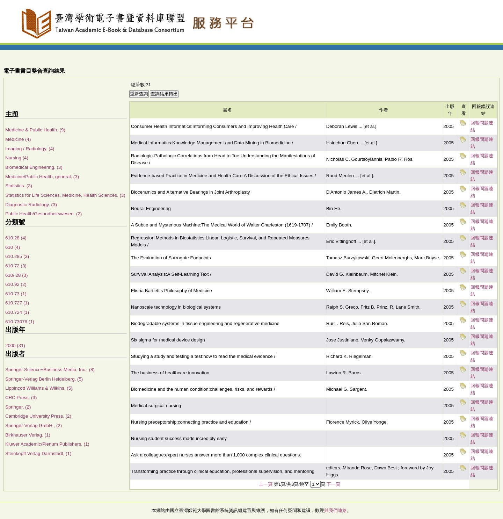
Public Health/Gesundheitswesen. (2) (43, 213)
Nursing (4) (16, 157)
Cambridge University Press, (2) (38, 416)
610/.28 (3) (16, 275)
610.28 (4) (16, 237)
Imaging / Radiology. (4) (29, 148)
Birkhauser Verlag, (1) (27, 435)
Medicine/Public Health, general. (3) (42, 176)
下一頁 (333, 484)
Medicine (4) (18, 139)
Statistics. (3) (18, 185)
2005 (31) (15, 345)
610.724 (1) (17, 312)
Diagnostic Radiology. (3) (31, 204)
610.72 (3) (16, 265)
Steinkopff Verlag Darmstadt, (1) (38, 453)
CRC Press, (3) (21, 397)
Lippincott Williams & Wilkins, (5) (39, 388)
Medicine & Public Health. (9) (35, 129)
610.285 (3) (17, 256)
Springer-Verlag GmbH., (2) (33, 425)
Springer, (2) (18, 407)
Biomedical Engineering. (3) (34, 167)
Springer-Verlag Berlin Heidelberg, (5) (44, 379)
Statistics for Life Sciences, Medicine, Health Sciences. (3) (65, 195)
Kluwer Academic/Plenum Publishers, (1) (47, 444)
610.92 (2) (16, 284)
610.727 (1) (17, 302)
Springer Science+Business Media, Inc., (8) (50, 369)
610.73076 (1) (19, 321)
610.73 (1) (16, 293)
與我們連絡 (335, 510)
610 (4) (12, 247)
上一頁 (265, 484)
